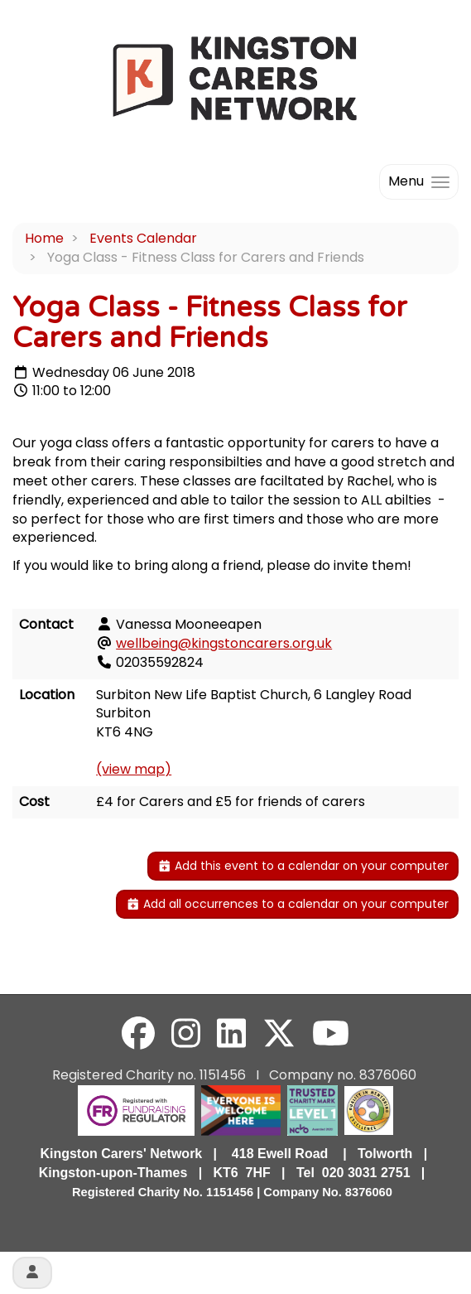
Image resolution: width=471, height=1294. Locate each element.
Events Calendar (143, 238)
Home (44, 238)
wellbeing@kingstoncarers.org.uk (224, 643)
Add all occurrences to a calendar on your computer (287, 904)
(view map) (133, 769)
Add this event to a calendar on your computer (303, 865)
